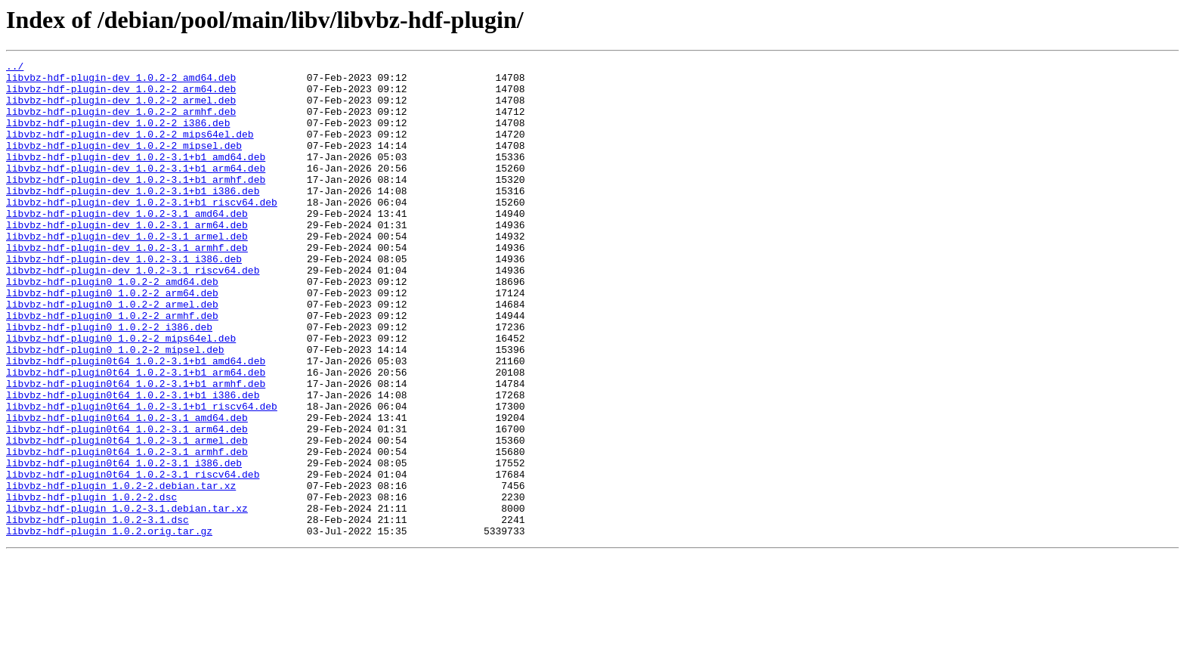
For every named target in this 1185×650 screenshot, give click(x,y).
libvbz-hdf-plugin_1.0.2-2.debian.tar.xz (121, 571)
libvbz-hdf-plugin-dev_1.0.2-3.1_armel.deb (127, 272)
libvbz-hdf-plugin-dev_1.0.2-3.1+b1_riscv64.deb (141, 231)
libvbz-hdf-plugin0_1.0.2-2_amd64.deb (112, 326)
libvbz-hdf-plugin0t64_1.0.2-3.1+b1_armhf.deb (135, 449)
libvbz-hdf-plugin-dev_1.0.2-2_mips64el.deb (130, 149)
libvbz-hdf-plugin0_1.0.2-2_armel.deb (112, 354)
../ (14, 68)
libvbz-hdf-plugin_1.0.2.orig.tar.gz (109, 626)
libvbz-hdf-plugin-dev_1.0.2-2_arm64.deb (121, 95)
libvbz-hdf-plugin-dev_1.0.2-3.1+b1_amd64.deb (135, 177)
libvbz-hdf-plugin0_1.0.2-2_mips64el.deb (121, 394)
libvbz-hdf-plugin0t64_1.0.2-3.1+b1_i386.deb (132, 462)
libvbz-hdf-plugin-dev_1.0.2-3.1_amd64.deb (127, 245)
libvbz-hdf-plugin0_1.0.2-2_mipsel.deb (115, 408)
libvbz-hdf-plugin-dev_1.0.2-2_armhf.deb (121, 122)
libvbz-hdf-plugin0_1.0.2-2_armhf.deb (112, 367)
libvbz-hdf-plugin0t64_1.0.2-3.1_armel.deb (127, 517)
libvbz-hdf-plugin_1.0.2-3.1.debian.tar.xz (127, 598)
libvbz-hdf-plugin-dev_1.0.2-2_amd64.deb (121, 81)
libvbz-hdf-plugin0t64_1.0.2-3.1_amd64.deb (127, 490)
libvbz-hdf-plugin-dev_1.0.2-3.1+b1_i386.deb (132, 217)
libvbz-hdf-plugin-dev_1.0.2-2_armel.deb (121, 109)
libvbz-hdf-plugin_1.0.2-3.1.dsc (97, 612)
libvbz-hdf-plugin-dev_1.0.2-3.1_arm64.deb (127, 258)
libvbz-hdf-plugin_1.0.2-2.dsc (91, 585)
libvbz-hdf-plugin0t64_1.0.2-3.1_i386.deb (124, 544)
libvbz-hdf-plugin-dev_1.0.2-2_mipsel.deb (124, 163)
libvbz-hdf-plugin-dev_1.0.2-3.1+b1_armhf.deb (135, 204)
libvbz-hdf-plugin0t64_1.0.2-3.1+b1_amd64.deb (135, 422)
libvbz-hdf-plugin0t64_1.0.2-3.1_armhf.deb (127, 530)
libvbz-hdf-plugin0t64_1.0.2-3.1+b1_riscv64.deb (141, 476)
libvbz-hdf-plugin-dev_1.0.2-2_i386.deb (118, 136)
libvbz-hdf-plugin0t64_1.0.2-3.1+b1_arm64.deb (135, 435)
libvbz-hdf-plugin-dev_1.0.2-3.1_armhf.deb (127, 285)
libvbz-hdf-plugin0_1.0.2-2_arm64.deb (112, 340)
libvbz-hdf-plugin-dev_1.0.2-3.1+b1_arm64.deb (135, 190)
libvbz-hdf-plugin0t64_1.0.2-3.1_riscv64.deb (132, 558)
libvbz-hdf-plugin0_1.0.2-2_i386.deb (109, 381)
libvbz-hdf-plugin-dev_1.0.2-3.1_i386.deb (124, 299)
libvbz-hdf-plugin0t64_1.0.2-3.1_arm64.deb (127, 503)
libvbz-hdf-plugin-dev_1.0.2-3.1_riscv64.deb (132, 313)
